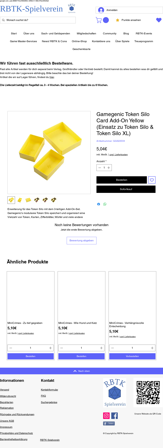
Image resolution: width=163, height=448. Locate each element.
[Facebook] (114, 415)
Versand (4, 389)
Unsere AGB (7, 420)
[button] (103, 20)
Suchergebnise (49, 402)
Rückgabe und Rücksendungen (17, 414)
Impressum (6, 427)
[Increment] (109, 167)
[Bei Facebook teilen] (99, 204)
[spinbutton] (104, 167)
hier (52, 77)
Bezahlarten (6, 402)
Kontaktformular (49, 389)
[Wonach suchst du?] (37, 20)
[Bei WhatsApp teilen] (105, 204)
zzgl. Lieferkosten (118, 154)
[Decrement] (99, 167)
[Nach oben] (81, 371)
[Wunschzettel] (159, 20)
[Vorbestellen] (132, 356)
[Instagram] (106, 415)
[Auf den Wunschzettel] (152, 180)
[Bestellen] (30, 356)
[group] (81, 315)
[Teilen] (109, 423)
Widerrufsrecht (8, 396)
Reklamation (7, 408)
